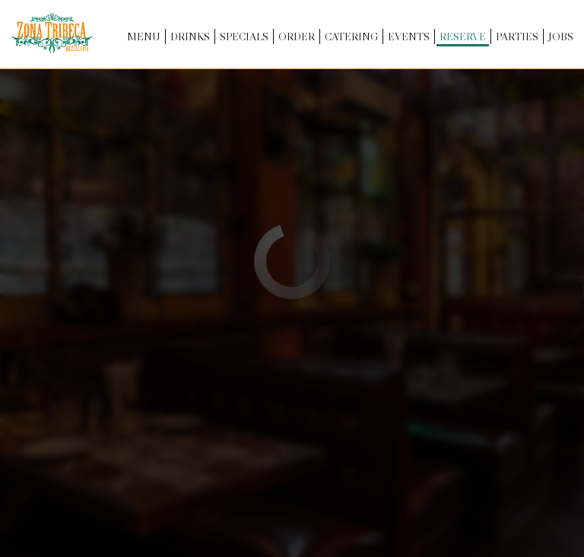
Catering (349, 38)
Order (295, 38)
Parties (515, 38)
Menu (142, 38)
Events (407, 38)
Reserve (461, 38)
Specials (242, 38)
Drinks (188, 38)
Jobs (559, 38)
